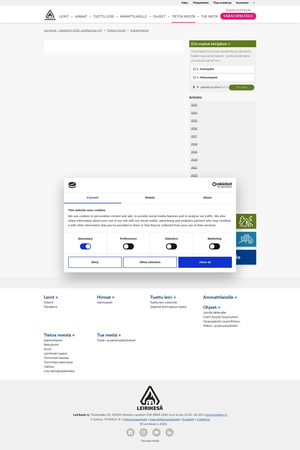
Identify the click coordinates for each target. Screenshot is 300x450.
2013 (194, 105)
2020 (194, 159)
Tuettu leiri (103, 16)
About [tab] (207, 197)
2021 (194, 167)
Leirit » (51, 297)
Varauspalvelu (238, 16)
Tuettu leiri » (163, 297)
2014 (194, 112)
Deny (95, 262)
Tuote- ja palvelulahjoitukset (116, 340)
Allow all (205, 262)
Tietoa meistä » (59, 334)
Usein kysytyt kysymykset (220, 317)
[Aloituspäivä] (222, 69)
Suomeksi (242, 2)
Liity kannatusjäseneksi (59, 371)
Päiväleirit (50, 307)
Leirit (64, 16)
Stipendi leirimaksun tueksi (168, 307)
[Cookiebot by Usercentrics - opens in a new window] (215, 185)
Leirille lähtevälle (214, 312)
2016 (194, 128)
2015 (194, 120)
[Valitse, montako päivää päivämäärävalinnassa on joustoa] (195, 87)
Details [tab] (150, 197)
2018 (194, 144)
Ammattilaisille (133, 16)
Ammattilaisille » (220, 297)
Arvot (47, 349)
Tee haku (241, 87)
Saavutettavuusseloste (165, 419)
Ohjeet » (211, 307)
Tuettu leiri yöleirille (163, 302)
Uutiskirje (203, 419)
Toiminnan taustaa (56, 358)
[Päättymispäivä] (222, 77)
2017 (194, 136)
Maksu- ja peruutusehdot (220, 326)
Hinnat (81, 16)
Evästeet (188, 419)
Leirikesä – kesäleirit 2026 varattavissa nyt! (73, 30)
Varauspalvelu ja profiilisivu (221, 321)
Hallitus (49, 366)
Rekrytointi (51, 344)
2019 (194, 152)
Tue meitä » (109, 334)
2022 (194, 175)
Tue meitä (209, 16)
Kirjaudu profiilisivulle (238, 10)
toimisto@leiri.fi (216, 415)
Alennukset (104, 302)
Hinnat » (106, 297)
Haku (184, 2)
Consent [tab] (93, 197)
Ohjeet (159, 16)
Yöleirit (48, 302)
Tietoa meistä (183, 16)
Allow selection (149, 262)
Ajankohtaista (139, 30)
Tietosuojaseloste (135, 419)
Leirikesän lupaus (55, 353)
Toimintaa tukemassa (58, 362)
